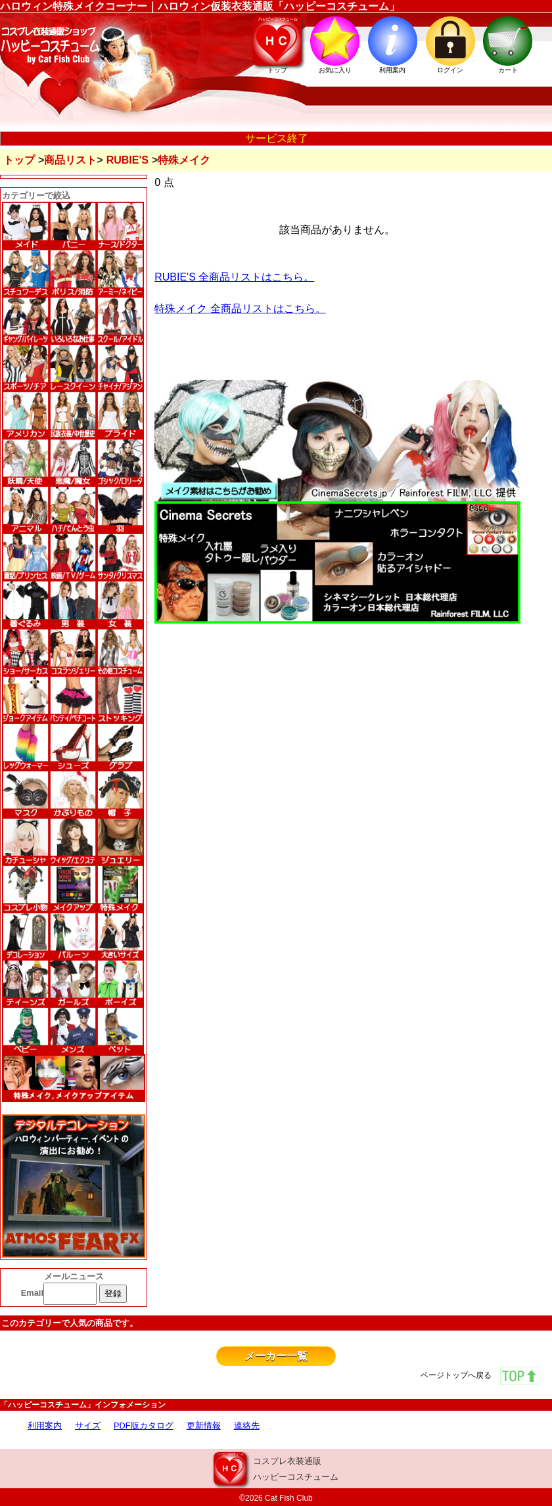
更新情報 (204, 1425)
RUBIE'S (127, 160)
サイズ (88, 1425)
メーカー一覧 (276, 1355)
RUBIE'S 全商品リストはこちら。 (234, 277)
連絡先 (247, 1425)
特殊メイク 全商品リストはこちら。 (239, 308)
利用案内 (45, 1425)
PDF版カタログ (143, 1425)
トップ (19, 160)
